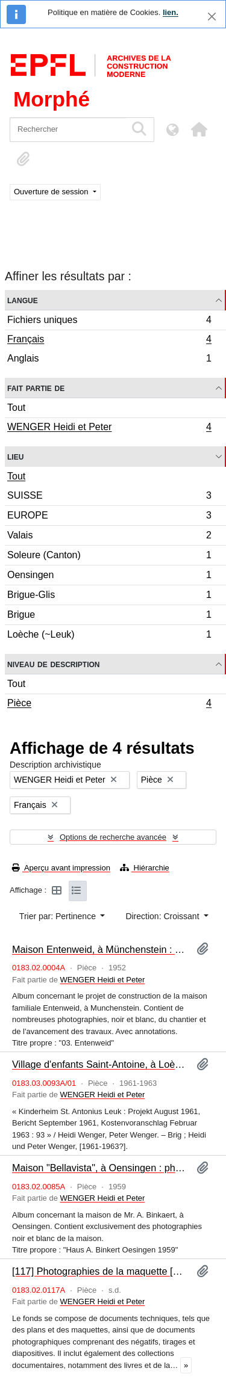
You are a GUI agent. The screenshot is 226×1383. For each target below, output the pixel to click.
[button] (199, 129)
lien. (170, 12)
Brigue (109, 616)
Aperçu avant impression (61, 867)
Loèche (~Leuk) (109, 635)
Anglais (109, 359)
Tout (16, 407)
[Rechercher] (68, 129)
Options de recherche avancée (113, 837)
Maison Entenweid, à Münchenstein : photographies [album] (99, 949)
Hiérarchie (144, 867)
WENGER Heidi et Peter (109, 428)
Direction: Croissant (163, 916)
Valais (109, 537)
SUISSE (109, 497)
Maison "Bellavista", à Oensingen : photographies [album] (99, 1167)
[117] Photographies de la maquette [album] (99, 1271)
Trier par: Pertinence (58, 916)
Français (109, 340)
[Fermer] (211, 16)
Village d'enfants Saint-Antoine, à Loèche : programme (99, 1064)
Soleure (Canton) (109, 556)
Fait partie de (35, 387)
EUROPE (109, 517)
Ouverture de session (52, 191)
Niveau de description (53, 664)
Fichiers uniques (109, 321)
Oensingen (109, 576)
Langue (22, 300)
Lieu (15, 456)
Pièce (109, 704)
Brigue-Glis (109, 596)
